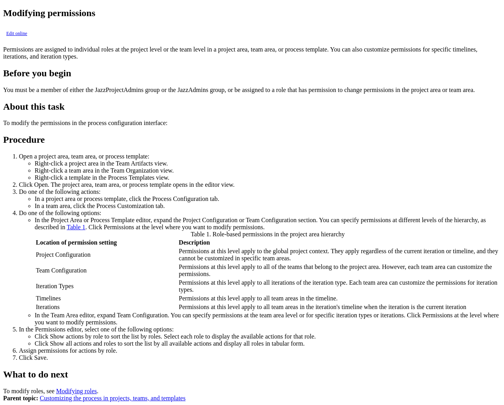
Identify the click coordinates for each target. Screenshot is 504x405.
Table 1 (76, 227)
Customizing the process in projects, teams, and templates (112, 398)
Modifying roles (76, 391)
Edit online (16, 33)
